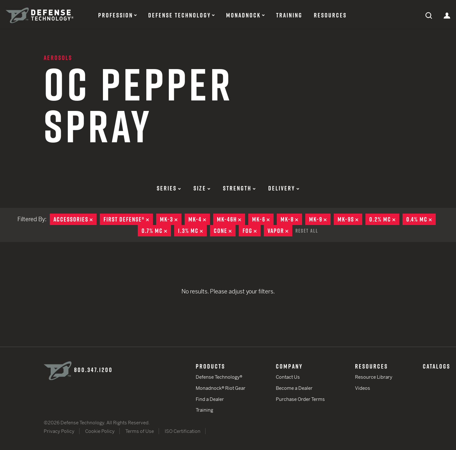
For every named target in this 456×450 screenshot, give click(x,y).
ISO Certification (182, 431)
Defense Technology (179, 15)
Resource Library (373, 377)
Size (201, 188)
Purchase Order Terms (300, 399)
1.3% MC (192, 230)
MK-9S (350, 219)
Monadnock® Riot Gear (220, 388)
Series (169, 188)
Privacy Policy (59, 431)
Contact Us (288, 377)
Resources (330, 15)
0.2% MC (384, 219)
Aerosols (58, 57)
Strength (239, 188)
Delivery (283, 188)
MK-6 (263, 219)
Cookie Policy (100, 431)
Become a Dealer (294, 388)
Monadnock (243, 15)
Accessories (75, 219)
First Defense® (128, 219)
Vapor (280, 230)
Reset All (306, 230)
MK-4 (199, 219)
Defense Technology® (219, 377)
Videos (362, 388)
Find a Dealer (210, 399)
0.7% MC (156, 230)
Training (289, 15)
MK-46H (231, 219)
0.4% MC (421, 219)
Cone (225, 230)
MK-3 (170, 219)
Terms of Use (139, 431)
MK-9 (320, 219)
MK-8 (291, 219)
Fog (252, 230)
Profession (115, 15)
